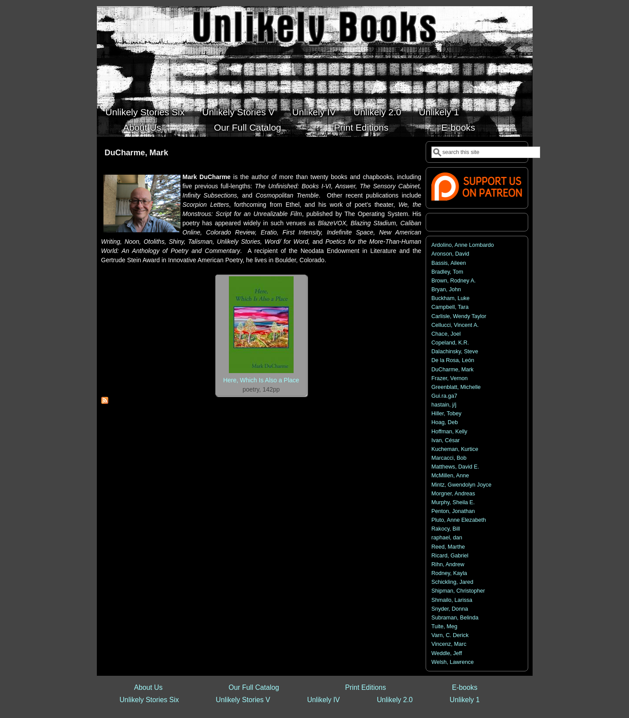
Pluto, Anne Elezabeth (458, 520)
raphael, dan (446, 538)
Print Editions (361, 127)
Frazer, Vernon (449, 378)
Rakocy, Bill (445, 529)
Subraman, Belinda (454, 618)
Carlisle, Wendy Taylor (458, 316)
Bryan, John (446, 289)
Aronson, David (450, 254)
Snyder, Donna (449, 609)
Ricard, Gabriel (449, 556)
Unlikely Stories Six (145, 112)
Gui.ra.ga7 (444, 396)
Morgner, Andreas (453, 494)
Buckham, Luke (450, 298)
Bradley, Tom (447, 272)
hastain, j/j (443, 405)
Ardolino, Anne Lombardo (462, 245)
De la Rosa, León (452, 360)
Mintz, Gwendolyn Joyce (461, 485)
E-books (458, 127)
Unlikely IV (314, 112)
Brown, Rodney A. (453, 281)
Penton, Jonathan (453, 511)
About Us (142, 127)
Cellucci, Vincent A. (455, 325)
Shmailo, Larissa (451, 600)
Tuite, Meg (444, 626)
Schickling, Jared (452, 582)
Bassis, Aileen (448, 263)
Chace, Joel (446, 334)
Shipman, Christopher (458, 591)
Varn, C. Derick (449, 635)
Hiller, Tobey (446, 413)
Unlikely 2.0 (377, 112)
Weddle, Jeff (446, 653)
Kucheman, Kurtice (454, 449)
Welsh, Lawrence (452, 662)
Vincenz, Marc (449, 644)
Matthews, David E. (455, 467)
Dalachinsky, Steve (454, 351)
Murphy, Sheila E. (453, 502)
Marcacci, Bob (449, 458)
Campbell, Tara (449, 307)
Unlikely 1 (439, 112)
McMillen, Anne (450, 476)
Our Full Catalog (247, 127)
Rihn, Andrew (447, 564)
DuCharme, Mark (452, 369)
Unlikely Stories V (238, 112)
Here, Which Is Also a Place (261, 380)
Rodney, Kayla (449, 573)
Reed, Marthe (448, 547)
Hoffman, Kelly (449, 432)
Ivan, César (445, 440)
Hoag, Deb (444, 422)
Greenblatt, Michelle (456, 387)
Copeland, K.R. (450, 343)
